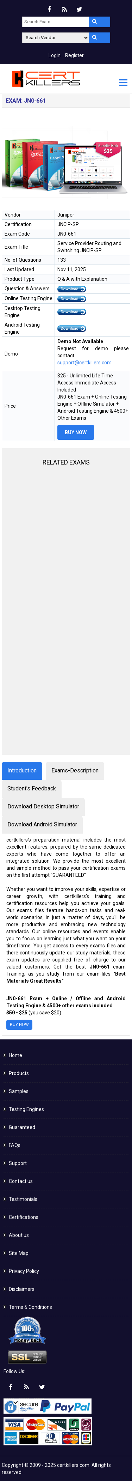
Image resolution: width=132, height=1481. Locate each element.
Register (74, 55)
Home (15, 1055)
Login (55, 55)
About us (19, 1235)
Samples (19, 1091)
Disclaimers (21, 1289)
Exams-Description (75, 770)
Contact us (21, 1181)
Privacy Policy (24, 1271)
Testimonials (23, 1199)
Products (19, 1073)
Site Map (19, 1253)
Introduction (22, 770)
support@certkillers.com (84, 362)
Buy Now (76, 432)
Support (18, 1163)
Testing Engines (26, 1109)
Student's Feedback (31, 788)
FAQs (14, 1145)
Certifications (23, 1217)
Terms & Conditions (30, 1307)
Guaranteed (22, 1127)
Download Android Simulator (42, 824)
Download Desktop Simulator (43, 806)
